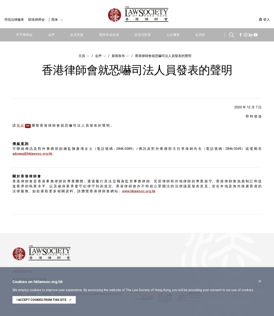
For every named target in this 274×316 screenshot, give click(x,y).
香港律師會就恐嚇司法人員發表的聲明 (163, 56)
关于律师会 (24, 35)
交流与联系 (142, 35)
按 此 (20, 125)
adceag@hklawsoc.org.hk (32, 154)
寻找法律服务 (14, 20)
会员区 (200, 35)
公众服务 (173, 35)
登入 (266, 20)
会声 (51, 35)
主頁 (81, 56)
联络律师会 (36, 20)
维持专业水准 (109, 35)
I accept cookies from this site (44, 299)
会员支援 (76, 35)
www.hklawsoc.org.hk (138, 191)
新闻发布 (118, 56)
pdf (28, 126)
